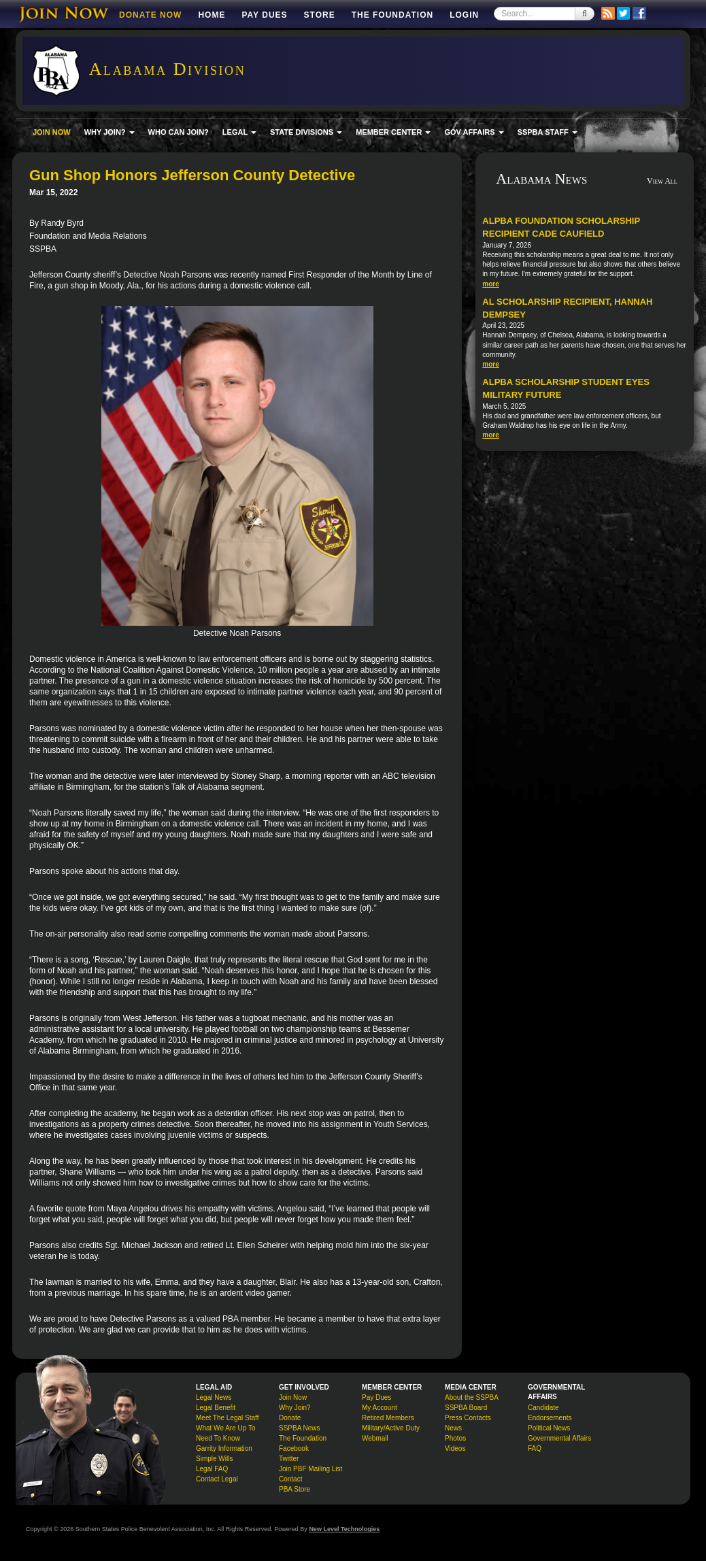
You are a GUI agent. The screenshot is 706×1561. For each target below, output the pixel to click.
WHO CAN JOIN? (178, 132)
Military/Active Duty (391, 1428)
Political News (549, 1428)
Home (211, 15)
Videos (455, 1448)
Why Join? (295, 1407)
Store (319, 15)
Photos (455, 1438)
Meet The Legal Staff (227, 1418)
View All (662, 181)
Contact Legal (217, 1479)
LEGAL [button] (239, 132)
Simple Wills (214, 1458)
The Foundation (392, 15)
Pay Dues (264, 15)
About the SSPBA (472, 1397)
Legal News (213, 1397)
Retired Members (388, 1418)
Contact (290, 1479)
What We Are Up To (225, 1428)
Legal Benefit (215, 1407)
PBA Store (294, 1489)
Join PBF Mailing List (310, 1469)
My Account (379, 1407)
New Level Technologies (344, 1529)
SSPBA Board (466, 1407)
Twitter (289, 1458)
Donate (290, 1418)
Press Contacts (468, 1418)
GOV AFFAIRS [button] (473, 132)
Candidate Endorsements (549, 1413)
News (453, 1428)
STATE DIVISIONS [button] (306, 132)
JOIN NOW (52, 132)
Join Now (293, 1397)
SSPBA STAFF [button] (547, 132)
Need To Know (218, 1438)
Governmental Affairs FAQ (559, 1443)
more (490, 284)
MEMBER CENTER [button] (393, 132)
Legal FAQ (212, 1469)
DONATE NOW (150, 15)
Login (464, 15)
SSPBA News (299, 1428)
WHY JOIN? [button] (109, 132)
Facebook (294, 1448)
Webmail (375, 1438)
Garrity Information (224, 1448)
